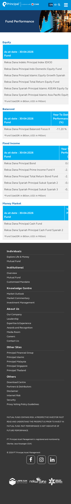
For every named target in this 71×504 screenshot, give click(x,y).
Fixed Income (11, 143)
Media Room (13, 332)
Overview (12, 273)
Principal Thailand (16, 370)
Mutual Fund (14, 261)
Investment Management (21, 302)
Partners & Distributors (19, 386)
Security (11, 399)
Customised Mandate (18, 281)
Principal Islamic (15, 357)
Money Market (12, 203)
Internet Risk (14, 395)
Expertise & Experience (19, 323)
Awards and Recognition (20, 327)
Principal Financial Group (20, 352)
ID (55, 4)
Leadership (12, 318)
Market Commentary (18, 298)
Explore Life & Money (18, 256)
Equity (7, 42)
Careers (11, 336)
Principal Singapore (17, 366)
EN (51, 4)
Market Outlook (15, 293)
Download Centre (16, 382)
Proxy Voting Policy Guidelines (23, 404)
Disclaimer (12, 391)
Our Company (14, 314)
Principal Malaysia (16, 361)
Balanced (9, 109)
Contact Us (13, 340)
